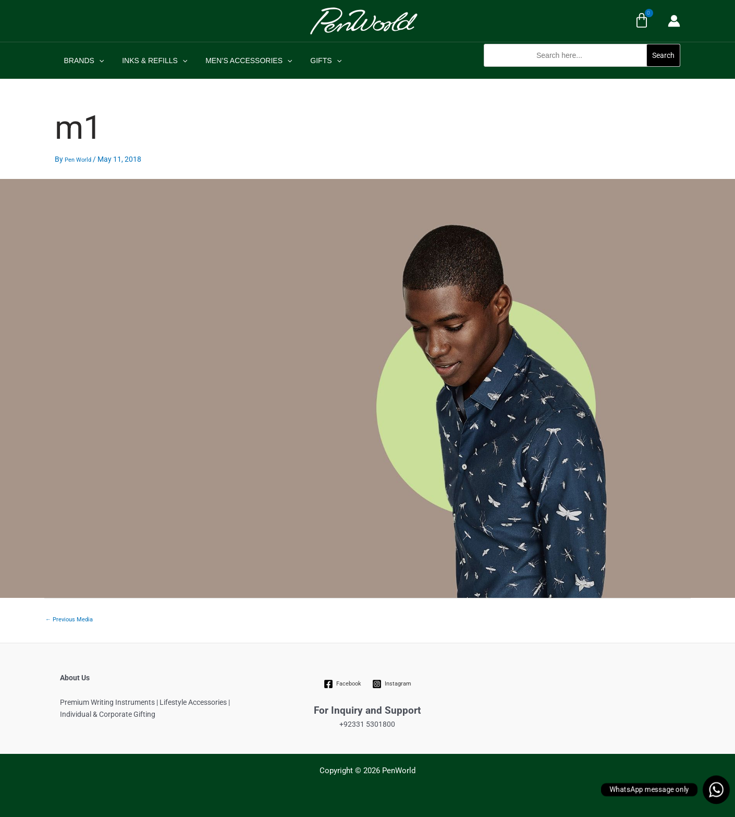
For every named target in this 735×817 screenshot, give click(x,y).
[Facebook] (343, 684)
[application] (97, 60)
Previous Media (69, 619)
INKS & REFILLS (149, 60)
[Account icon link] (674, 21)
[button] (582, 72)
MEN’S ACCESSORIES (240, 60)
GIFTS (313, 60)
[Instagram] (391, 684)
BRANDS (82, 60)
